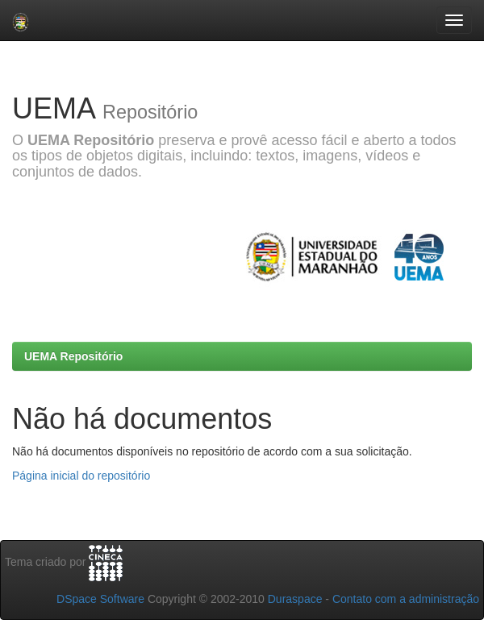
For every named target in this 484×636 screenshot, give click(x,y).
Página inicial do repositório (81, 475)
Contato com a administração (405, 598)
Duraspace (295, 598)
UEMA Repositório (73, 356)
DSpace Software (100, 598)
